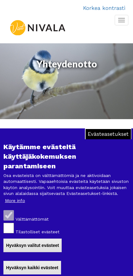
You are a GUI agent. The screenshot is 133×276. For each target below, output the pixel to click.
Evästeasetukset (108, 134)
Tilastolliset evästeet (38, 231)
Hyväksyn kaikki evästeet (32, 267)
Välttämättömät (32, 219)
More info (15, 200)
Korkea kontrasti (104, 8)
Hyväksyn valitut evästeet (32, 245)
